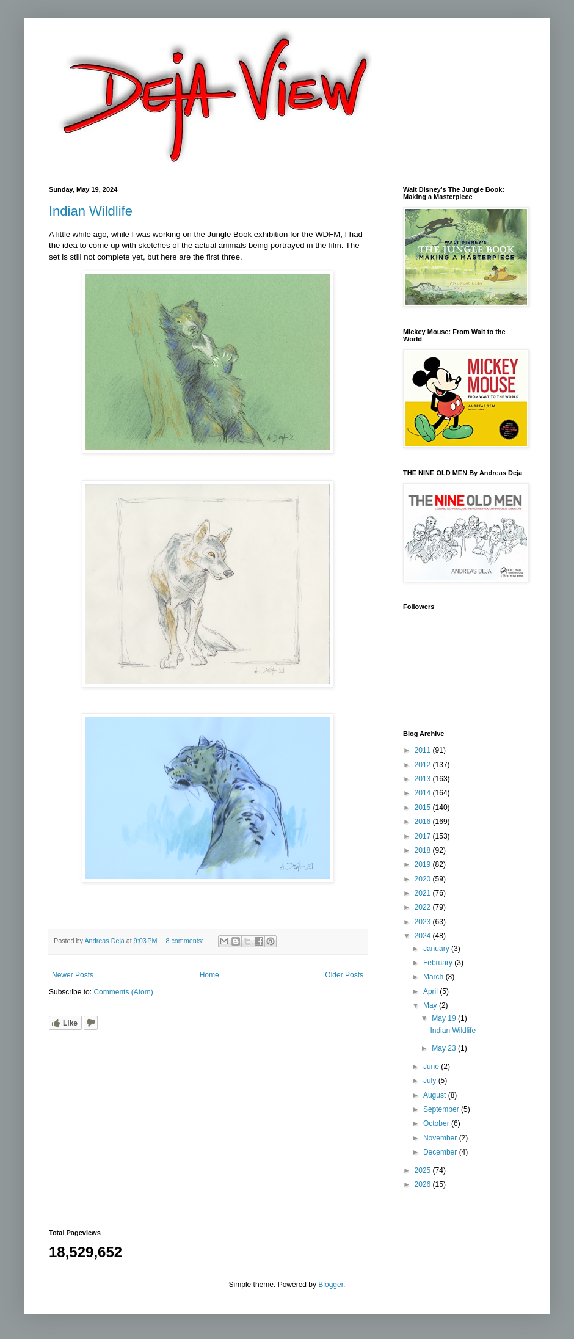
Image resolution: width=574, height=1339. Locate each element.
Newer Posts (72, 975)
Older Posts (344, 975)
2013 (424, 779)
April (431, 991)
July (430, 1080)
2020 (424, 879)
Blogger (330, 1284)
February (438, 962)
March (434, 976)
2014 (424, 793)
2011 (424, 750)
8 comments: (185, 940)
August (435, 1095)
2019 (424, 864)
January (437, 948)
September (442, 1109)
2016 (424, 821)
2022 (424, 907)
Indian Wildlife (91, 211)
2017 (424, 836)
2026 (424, 1184)
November (441, 1138)
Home (209, 975)
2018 (424, 850)
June (432, 1066)
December (441, 1152)
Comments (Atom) (123, 992)
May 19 (445, 1018)
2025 (424, 1170)
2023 (424, 922)
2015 (424, 807)
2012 (424, 765)
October (437, 1123)
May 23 (445, 1048)
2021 (424, 893)
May (431, 1005)
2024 (424, 936)
